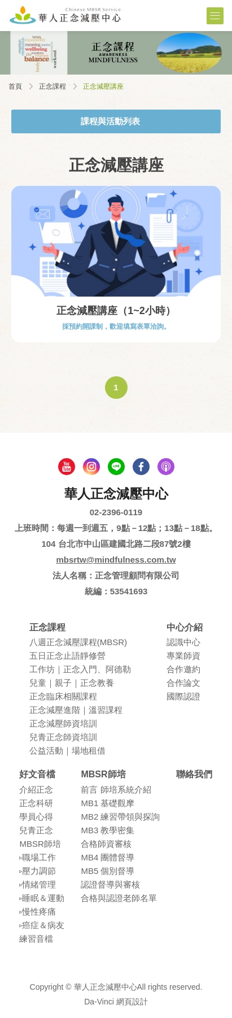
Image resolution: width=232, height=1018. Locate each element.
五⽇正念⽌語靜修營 (67, 655)
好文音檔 (37, 774)
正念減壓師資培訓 (63, 723)
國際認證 (183, 696)
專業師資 (183, 655)
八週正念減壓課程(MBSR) (78, 642)
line (116, 466)
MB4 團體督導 (107, 857)
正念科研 (36, 803)
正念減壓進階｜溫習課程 (75, 710)
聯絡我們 (194, 774)
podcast (165, 466)
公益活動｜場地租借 (67, 750)
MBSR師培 (39, 844)
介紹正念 (36, 789)
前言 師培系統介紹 (116, 789)
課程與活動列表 (110, 121)
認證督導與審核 (110, 884)
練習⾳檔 (36, 938)
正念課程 (52, 86)
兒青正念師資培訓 (63, 737)
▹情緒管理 (37, 884)
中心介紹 (185, 627)
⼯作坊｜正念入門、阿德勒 (80, 669)
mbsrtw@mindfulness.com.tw (116, 559)
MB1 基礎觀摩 (107, 803)
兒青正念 (36, 830)
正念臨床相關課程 (63, 696)
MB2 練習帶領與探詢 (120, 816)
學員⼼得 (36, 816)
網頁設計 (132, 1001)
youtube (66, 466)
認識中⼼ (183, 642)
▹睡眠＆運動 (41, 898)
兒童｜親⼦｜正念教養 (71, 683)
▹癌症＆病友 (41, 925)
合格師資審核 (106, 844)
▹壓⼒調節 (37, 871)
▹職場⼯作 (37, 857)
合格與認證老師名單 (119, 898)
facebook (141, 466)
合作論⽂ (183, 683)
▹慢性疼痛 (37, 911)
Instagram (91, 466)
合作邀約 (183, 669)
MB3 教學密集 (107, 830)
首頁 (15, 86)
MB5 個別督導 (107, 871)
